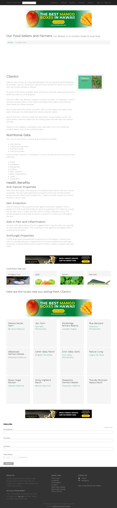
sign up (21, 496)
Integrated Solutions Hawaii (61, 506)
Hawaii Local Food (13, 2)
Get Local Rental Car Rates (89, 485)
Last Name (6, 446)
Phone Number (8, 454)
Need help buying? (58, 489)
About (90, 2)
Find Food (55, 478)
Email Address (8, 429)
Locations (55, 480)
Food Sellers (56, 483)
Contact (54, 485)
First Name (6, 438)
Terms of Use (56, 491)
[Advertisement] (59, 59)
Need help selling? (58, 487)
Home (10, 42)
